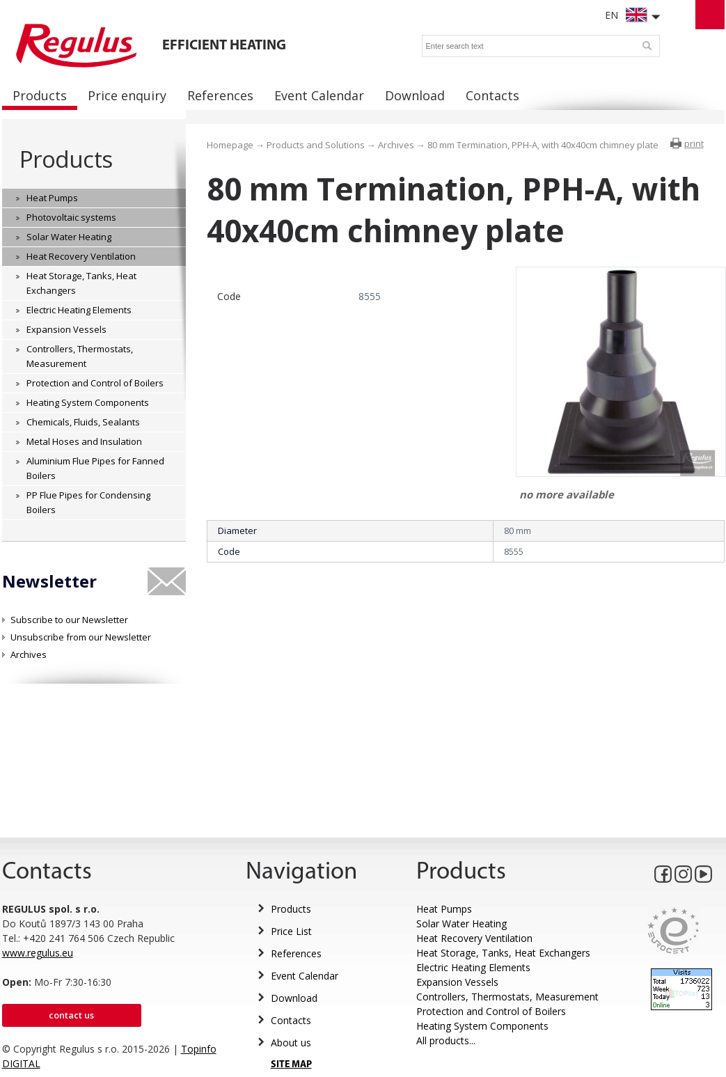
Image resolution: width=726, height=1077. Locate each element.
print (694, 143)
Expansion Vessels (457, 982)
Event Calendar (304, 975)
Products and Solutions (316, 145)
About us (291, 1042)
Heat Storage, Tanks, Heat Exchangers (503, 952)
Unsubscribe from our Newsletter (80, 637)
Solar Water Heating (461, 923)
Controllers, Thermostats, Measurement (507, 996)
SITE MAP (291, 1065)
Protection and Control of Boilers (491, 1011)
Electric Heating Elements (473, 967)
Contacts (291, 1020)
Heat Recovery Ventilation (474, 938)
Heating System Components (482, 1025)
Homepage (230, 145)
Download (294, 998)
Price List (291, 931)
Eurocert (673, 930)
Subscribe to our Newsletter (69, 619)
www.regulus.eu (37, 952)
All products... (445, 1040)
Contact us (71, 1015)
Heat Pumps (444, 908)
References (296, 953)
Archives (28, 654)
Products (65, 159)
